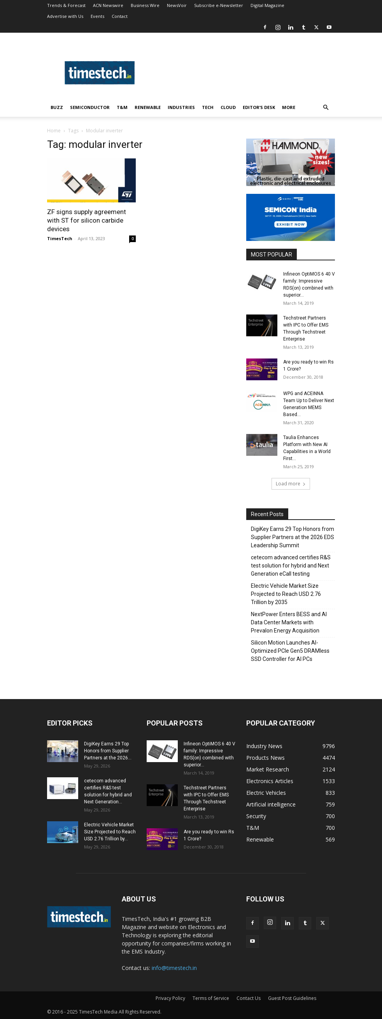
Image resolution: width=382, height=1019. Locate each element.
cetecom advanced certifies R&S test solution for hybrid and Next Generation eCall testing (291, 565)
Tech (208, 107)
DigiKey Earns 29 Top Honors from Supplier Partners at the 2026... (107, 751)
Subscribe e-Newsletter (218, 5)
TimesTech (59, 238)
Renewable (148, 107)
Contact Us (249, 998)
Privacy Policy (170, 998)
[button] (325, 107)
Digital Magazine (267, 5)
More (288, 107)
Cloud (228, 107)
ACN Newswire (108, 5)
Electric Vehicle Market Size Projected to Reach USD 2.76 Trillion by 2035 (286, 594)
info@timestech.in (174, 968)
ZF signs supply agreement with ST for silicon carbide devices (86, 220)
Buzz (57, 107)
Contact (120, 16)
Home (54, 130)
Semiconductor (90, 107)
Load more (291, 483)
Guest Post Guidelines (292, 998)
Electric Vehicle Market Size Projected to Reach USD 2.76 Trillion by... (110, 832)
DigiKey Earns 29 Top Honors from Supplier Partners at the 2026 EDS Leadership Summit (292, 537)
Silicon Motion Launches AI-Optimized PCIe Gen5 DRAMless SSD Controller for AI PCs (290, 651)
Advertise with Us (65, 16)
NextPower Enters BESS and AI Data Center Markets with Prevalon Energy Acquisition (289, 622)
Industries (181, 107)
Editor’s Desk (259, 107)
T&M (122, 107)
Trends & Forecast (66, 5)
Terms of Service (211, 998)
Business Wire (145, 5)
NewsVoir (177, 5)
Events (97, 16)
